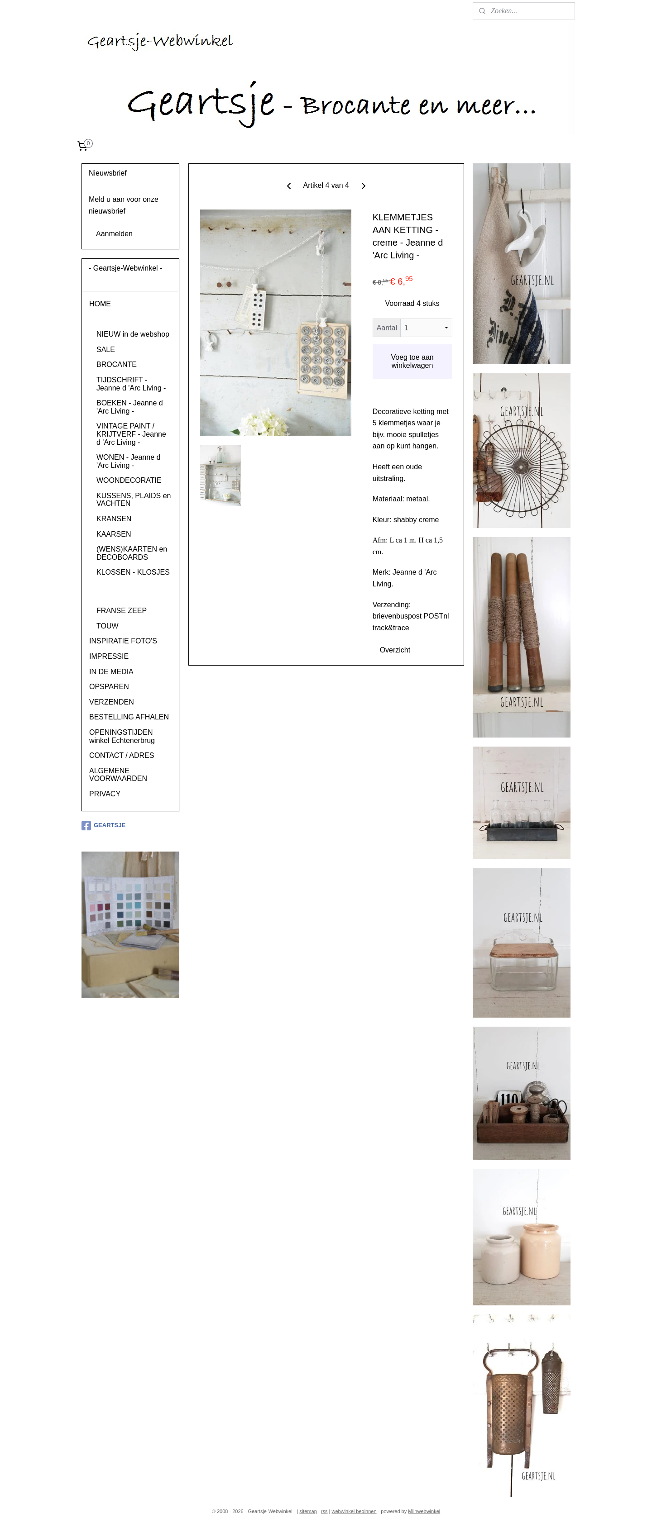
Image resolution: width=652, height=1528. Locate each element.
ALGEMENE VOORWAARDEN (118, 775)
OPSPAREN (109, 686)
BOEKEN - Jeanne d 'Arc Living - (129, 407)
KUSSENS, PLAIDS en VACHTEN (133, 500)
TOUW (107, 626)
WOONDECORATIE (129, 480)
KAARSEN (113, 534)
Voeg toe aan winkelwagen (412, 361)
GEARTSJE (103, 825)
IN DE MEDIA (111, 672)
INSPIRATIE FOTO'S (123, 641)
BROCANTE (116, 364)
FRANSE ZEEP (121, 610)
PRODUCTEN (112, 319)
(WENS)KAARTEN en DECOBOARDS (131, 553)
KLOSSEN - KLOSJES (133, 572)
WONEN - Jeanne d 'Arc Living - (128, 461)
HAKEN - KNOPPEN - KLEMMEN (132, 592)
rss (324, 1511)
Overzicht (394, 650)
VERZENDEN (111, 702)
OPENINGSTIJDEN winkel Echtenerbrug (122, 736)
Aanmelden (114, 234)
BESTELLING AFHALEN (129, 717)
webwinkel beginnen (354, 1511)
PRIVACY (104, 794)
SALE (105, 349)
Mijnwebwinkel (424, 1511)
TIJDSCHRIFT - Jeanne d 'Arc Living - (131, 384)
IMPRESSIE (109, 656)
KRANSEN (113, 519)
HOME (100, 304)
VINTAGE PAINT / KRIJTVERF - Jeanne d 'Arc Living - (131, 434)
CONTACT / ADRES (121, 755)
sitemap (308, 1511)
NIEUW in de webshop (132, 334)
